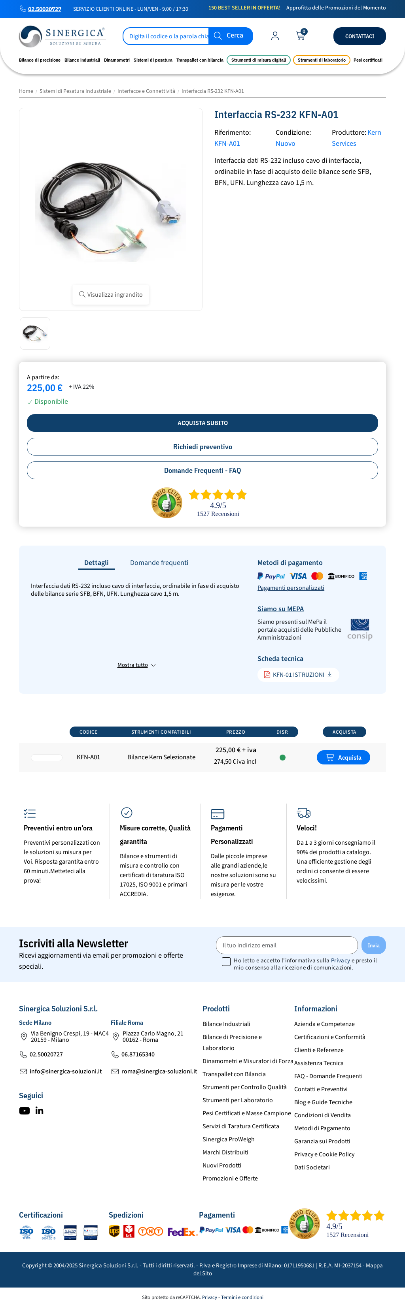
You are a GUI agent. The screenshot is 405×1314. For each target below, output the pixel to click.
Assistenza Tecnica (319, 1070)
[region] (202, 752)
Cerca (235, 36)
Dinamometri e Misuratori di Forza (247, 1068)
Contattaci (359, 36)
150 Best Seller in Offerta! (244, 8)
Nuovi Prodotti (221, 1172)
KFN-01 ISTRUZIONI (293, 674)
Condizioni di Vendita (322, 1122)
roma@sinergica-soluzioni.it (159, 1078)
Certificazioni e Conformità (329, 1043)
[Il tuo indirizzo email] (287, 952)
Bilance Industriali (226, 1030)
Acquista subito (203, 423)
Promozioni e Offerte (230, 1185)
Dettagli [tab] (96, 563)
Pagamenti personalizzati (290, 588)
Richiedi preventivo (202, 446)
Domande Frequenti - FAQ (202, 470)
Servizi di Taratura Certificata (240, 1133)
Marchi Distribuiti (225, 1159)
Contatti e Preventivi (321, 1096)
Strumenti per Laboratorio (237, 1107)
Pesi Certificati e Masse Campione (246, 1120)
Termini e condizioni (242, 1304)
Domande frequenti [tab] (159, 563)
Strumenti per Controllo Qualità (244, 1094)
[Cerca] (188, 36)
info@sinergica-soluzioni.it (66, 1078)
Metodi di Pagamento (322, 1135)
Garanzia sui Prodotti (322, 1148)
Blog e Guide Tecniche (323, 1109)
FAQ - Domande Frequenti (328, 1083)
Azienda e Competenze (324, 1030)
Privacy (340, 967)
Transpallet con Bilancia (234, 1081)
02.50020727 (44, 9)
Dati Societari (312, 1174)
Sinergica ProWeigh (228, 1146)
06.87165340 (138, 1061)
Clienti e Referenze (319, 1056)
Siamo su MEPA (280, 609)
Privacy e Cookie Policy (324, 1161)
